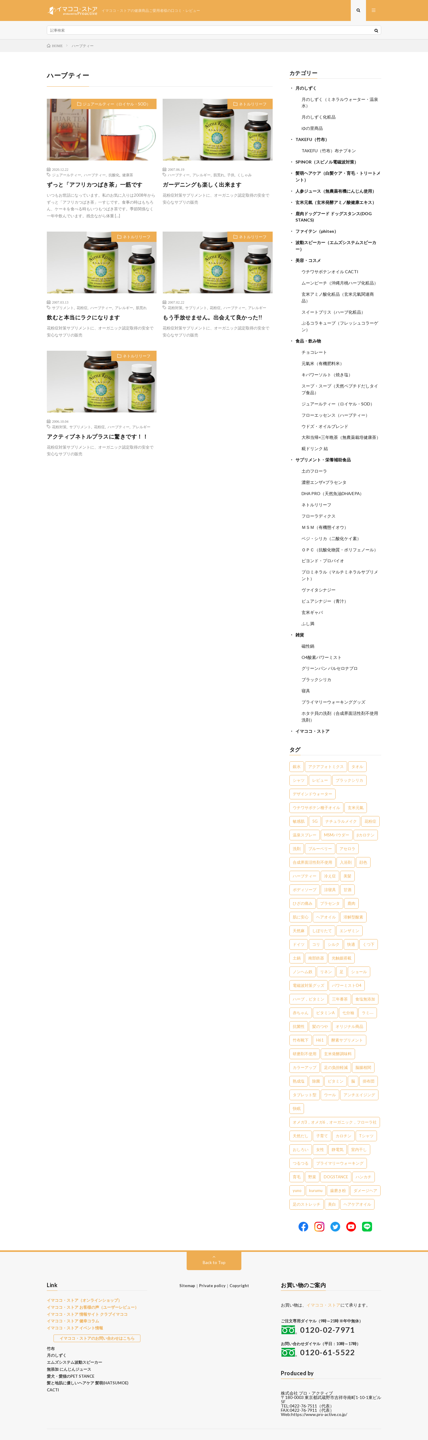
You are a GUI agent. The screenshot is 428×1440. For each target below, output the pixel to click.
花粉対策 (175, 308)
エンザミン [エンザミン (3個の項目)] (349, 913)
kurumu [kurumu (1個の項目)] (316, 1173)
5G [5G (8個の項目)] (315, 804)
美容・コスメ (308, 256)
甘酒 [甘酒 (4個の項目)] (347, 872)
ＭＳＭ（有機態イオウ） (325, 515)
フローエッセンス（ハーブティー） (336, 406)
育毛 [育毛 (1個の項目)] (297, 1160)
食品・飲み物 (308, 334)
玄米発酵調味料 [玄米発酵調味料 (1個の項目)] (338, 1037)
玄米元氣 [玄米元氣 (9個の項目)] (356, 790)
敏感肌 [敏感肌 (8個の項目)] (299, 804)
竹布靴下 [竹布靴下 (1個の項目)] (301, 1023)
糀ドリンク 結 (315, 439)
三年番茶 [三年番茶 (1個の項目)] (340, 982)
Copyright (239, 1268)
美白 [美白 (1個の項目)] (332, 1187)
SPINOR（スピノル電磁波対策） (326, 160)
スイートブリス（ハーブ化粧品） (333, 306)
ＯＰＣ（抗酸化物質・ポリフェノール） (340, 537)
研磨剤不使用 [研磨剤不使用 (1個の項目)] (304, 1037)
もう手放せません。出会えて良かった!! (212, 317)
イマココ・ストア (312, 714)
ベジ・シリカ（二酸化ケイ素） (331, 526)
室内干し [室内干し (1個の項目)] (359, 1132)
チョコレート (314, 345)
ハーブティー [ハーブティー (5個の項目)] (304, 859)
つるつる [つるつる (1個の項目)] (301, 1146)
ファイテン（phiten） (316, 227)
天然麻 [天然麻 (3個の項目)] (299, 913)
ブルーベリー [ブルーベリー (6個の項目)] (320, 831)
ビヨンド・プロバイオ (323, 548)
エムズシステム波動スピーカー (74, 1345)
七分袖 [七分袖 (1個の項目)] (348, 996)
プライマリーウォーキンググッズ (333, 686)
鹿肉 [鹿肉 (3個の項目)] (351, 886)
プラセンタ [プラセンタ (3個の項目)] (330, 886)
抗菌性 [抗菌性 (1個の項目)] (299, 1009)
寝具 (306, 675)
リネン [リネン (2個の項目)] (326, 955)
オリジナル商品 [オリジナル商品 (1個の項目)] (349, 1009)
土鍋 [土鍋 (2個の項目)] (297, 941)
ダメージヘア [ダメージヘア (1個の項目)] (365, 1173)
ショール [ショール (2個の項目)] (359, 955)
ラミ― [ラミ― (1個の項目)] (368, 996)
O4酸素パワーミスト (322, 642)
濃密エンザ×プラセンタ (324, 472)
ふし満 (308, 609)
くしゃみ (244, 175)
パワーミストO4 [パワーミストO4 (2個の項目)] (346, 968)
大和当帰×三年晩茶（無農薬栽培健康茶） (341, 428)
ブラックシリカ (316, 664)
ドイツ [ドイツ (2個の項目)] (299, 927)
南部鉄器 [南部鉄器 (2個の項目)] (316, 941)
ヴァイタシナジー (319, 577)
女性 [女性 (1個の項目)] (320, 1132)
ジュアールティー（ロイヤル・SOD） (116, 104)
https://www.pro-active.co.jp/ (319, 1397)
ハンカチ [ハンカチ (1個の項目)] (363, 1160)
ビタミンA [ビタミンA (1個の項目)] (325, 996)
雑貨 (299, 620)
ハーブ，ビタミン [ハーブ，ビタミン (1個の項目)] (308, 982)
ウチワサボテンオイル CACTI (330, 267)
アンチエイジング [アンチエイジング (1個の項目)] (359, 1078)
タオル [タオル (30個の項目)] (357, 749)
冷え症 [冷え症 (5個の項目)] (330, 859)
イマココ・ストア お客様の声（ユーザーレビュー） (93, 1290)
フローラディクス (319, 505)
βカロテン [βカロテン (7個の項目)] (366, 818)
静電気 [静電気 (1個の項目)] (337, 1132)
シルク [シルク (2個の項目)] (334, 927)
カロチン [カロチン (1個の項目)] (343, 1119)
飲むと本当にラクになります (83, 317)
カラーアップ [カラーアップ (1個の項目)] (304, 1050)
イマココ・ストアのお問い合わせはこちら (97, 1321)
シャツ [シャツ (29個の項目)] (299, 763)
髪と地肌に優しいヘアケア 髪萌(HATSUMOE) (87, 1366)
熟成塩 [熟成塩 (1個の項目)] (299, 1064)
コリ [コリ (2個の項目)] (316, 927)
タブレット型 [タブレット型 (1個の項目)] (304, 1078)
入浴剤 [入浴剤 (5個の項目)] (346, 845)
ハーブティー (95, 175)
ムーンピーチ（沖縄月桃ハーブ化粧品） (340, 278)
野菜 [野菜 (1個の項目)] (312, 1160)
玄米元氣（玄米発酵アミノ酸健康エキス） (335, 199)
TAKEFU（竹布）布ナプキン (329, 149)
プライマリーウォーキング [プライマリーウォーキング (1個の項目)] (340, 1146)
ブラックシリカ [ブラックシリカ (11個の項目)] (349, 763)
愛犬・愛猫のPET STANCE (70, 1359)
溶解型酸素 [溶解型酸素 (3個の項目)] (353, 900)
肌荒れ (218, 175)
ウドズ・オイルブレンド (325, 417)
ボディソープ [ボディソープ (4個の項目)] (304, 872)
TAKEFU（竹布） (312, 138)
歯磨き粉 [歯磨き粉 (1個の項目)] (338, 1173)
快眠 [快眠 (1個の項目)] (297, 1091)
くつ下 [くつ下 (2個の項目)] (368, 927)
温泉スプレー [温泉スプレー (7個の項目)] (304, 818)
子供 (230, 175)
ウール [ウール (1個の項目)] (330, 1078)
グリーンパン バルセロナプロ (330, 653)
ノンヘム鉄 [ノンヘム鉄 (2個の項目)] (302, 955)
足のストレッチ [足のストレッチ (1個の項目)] (306, 1187)
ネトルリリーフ (253, 104)
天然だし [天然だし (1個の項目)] (301, 1119)
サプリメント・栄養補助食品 (323, 450)
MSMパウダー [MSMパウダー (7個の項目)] (336, 818)
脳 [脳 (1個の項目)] (353, 1064)
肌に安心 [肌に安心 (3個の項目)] (301, 900)
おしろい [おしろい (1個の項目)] (301, 1132)
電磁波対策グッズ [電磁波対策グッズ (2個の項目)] (308, 968)
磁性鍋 (308, 631)
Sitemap (187, 1268)
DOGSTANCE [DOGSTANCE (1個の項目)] (336, 1160)
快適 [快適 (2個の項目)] (351, 927)
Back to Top (214, 1245)
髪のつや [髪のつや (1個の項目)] (320, 1009)
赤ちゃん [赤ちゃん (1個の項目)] (301, 996)
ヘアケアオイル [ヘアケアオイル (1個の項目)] (357, 1187)
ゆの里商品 (312, 127)
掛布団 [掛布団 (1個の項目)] (368, 1064)
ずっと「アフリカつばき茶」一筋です (95, 184)
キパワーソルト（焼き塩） (327, 367)
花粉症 (82, 308)
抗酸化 (114, 175)
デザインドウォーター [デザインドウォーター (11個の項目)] (312, 777)
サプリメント (63, 308)
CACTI (53, 1373)
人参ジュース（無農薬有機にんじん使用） (335, 188)
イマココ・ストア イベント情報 (75, 1311)
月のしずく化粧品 (319, 116)
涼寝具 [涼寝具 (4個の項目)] (330, 872)
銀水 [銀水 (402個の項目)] (297, 749)
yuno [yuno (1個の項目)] (297, 1173)
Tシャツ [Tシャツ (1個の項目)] (366, 1119)
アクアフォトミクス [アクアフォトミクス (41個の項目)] (326, 749)
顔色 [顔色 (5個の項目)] (363, 845)
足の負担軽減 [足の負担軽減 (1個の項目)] (336, 1050)
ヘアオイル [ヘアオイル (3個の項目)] (326, 900)
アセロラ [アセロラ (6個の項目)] (347, 831)
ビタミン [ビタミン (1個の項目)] (335, 1064)
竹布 (51, 1331)
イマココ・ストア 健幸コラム (73, 1304)
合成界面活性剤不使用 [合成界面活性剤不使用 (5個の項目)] (312, 845)
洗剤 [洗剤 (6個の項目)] (297, 831)
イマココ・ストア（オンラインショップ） (84, 1283)
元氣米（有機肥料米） (323, 356)
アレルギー (201, 175)
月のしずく (306, 88)
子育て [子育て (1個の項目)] (322, 1119)
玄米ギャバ (312, 598)
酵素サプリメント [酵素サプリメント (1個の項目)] (347, 1023)
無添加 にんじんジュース (69, 1352)
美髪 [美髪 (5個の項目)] (347, 859)
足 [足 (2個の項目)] (341, 955)
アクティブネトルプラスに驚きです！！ (97, 436)
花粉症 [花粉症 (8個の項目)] (370, 804)
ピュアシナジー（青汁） (325, 588)
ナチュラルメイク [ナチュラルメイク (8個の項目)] (341, 804)
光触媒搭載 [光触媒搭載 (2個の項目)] (341, 941)
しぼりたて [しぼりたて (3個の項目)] (322, 913)
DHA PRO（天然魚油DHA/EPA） (333, 483)
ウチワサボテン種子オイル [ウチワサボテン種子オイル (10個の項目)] (316, 790)
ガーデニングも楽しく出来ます (202, 184)
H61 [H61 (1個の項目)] (320, 1023)
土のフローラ (314, 461)
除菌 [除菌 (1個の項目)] (316, 1064)
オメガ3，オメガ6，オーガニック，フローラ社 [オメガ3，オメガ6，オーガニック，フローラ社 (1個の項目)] (335, 1105)
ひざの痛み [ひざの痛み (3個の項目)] (302, 886)
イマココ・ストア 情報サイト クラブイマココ (87, 1297)
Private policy (212, 1268)
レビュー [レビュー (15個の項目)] (320, 763)
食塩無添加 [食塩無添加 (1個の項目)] (365, 982)
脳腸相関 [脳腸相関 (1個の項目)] (363, 1050)
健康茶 (127, 175)
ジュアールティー (66, 175)
